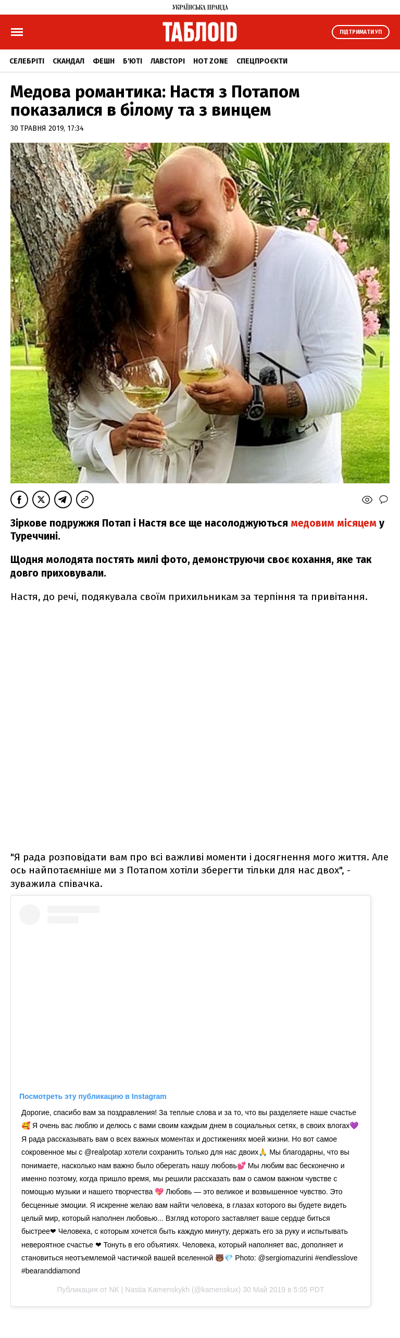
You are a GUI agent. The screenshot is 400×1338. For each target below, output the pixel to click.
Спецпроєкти (262, 61)
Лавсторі (168, 61)
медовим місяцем (332, 523)
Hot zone (210, 61)
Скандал (68, 61)
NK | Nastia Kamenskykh (149, 1289)
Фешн (104, 61)
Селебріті (26, 61)
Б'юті (132, 61)
